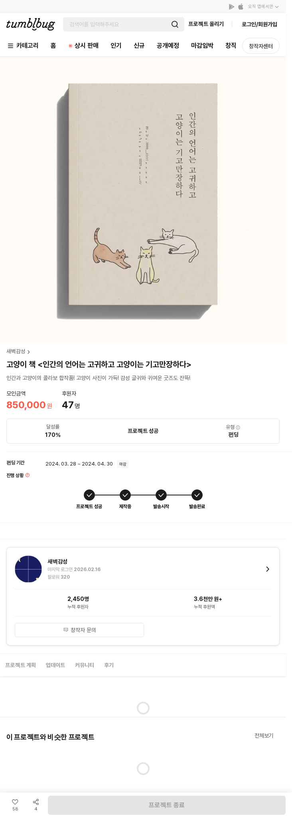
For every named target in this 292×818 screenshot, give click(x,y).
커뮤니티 (84, 665)
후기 (109, 665)
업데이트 (55, 665)
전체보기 (264, 735)
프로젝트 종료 (167, 805)
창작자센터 (261, 46)
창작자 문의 (79, 630)
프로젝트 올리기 (206, 24)
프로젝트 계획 (20, 665)
